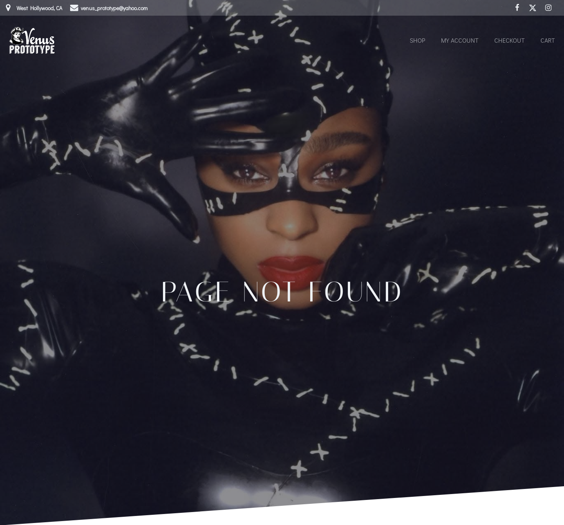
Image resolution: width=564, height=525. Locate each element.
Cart (547, 40)
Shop (417, 40)
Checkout (509, 40)
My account (460, 40)
